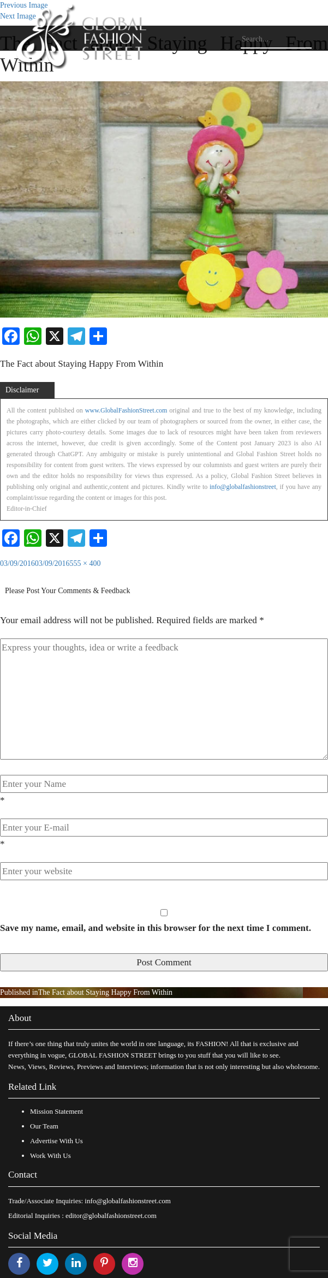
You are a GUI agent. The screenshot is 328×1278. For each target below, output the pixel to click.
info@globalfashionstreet (243, 487)
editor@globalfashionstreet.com (111, 1215)
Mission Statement (56, 1111)
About (20, 1018)
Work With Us (50, 1155)
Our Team (44, 1126)
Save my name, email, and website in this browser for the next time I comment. (155, 928)
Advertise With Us (56, 1141)
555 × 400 (85, 563)
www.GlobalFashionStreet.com (126, 410)
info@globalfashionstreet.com (127, 1201)
